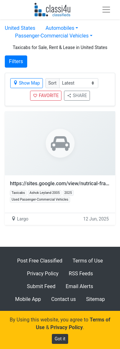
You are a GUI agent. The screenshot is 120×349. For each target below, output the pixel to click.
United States (20, 28)
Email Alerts (79, 286)
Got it (60, 338)
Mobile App (28, 299)
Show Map (26, 83)
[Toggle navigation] (106, 10)
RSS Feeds (81, 273)
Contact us (63, 299)
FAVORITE (46, 95)
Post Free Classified (39, 261)
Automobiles (59, 28)
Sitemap (95, 299)
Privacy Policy (43, 273)
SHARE (77, 95)
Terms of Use (88, 261)
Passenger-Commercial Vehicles (52, 36)
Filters (16, 61)
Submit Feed (41, 286)
